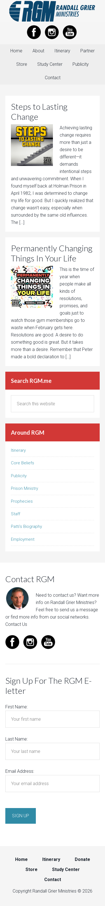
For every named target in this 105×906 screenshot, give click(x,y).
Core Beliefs (22, 462)
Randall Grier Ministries (52, 11)
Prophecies (22, 501)
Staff (15, 513)
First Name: (16, 707)
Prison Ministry (24, 488)
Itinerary (18, 450)
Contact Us (16, 624)
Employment (22, 539)
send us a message (79, 609)
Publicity (19, 475)
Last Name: (16, 739)
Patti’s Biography (26, 526)
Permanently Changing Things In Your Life (51, 253)
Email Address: (19, 771)
